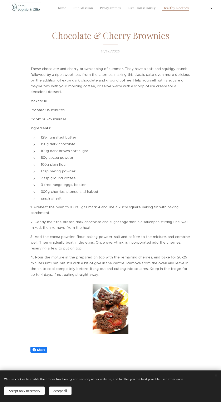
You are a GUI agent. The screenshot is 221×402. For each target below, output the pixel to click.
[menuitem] (168, 8)
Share (39, 349)
